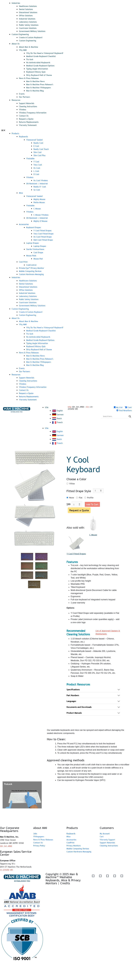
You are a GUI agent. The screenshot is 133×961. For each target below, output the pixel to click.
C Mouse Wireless (42, 213)
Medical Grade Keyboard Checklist (42, 56)
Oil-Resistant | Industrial (37, 182)
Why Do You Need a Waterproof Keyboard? (46, 52)
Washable (30, 157)
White (72, 481)
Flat (80, 495)
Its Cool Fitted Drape (43, 235)
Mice (21, 192)
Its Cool (37, 167)
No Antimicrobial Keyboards (39, 62)
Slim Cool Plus (40, 154)
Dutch (57, 416)
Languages (71, 699)
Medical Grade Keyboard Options (41, 65)
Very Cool (38, 164)
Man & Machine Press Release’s (40, 84)
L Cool (36, 170)
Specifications (73, 688)
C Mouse (37, 207)
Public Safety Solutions (30, 24)
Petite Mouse (40, 201)
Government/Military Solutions (33, 31)
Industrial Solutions (28, 18)
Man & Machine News (36, 80)
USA (46, 405)
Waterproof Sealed (35, 139)
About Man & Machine (29, 46)
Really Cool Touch (42, 148)
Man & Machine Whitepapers (39, 87)
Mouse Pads (31, 254)
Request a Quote (26, 118)
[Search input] (115, 414)
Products (16, 132)
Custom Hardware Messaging (32, 273)
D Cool (37, 173)
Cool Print (23, 260)
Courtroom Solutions (28, 27)
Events (22, 93)
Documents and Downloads (78, 705)
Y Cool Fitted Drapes (43, 229)
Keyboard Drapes (34, 226)
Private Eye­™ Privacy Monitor (32, 266)
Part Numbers (72, 693)
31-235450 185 (6, 868)
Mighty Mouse (40, 198)
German (58, 412)
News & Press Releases (29, 77)
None (71, 495)
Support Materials (27, 102)
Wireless (23, 109)
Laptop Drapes (32, 241)
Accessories (24, 223)
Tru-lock (30, 59)
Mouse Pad (38, 257)
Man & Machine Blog (35, 90)
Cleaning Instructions (29, 105)
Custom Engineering (21, 34)
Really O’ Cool (40, 185)
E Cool (37, 145)
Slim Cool (38, 151)
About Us (16, 43)
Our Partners (25, 96)
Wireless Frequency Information (34, 112)
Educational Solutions (29, 12)
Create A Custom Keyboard (31, 37)
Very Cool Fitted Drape (44, 232)
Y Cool (37, 160)
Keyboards (23, 136)
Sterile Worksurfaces (35, 248)
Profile (90, 495)
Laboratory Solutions (28, 21)
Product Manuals (74, 711)
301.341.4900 (6, 844)
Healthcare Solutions (28, 6)
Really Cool (39, 142)
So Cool (37, 188)
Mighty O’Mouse (41, 220)
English (57, 408)
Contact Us (24, 115)
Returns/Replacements (29, 121)
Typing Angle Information (38, 68)
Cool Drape (39, 251)
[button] (66, 129)
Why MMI (23, 49)
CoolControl (32, 263)
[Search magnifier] (130, 414)
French (57, 420)
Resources (16, 99)
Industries (16, 3)
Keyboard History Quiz (36, 71)
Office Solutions (26, 15)
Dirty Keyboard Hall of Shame (40, 74)
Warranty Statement (28, 124)
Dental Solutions (26, 9)
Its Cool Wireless (41, 179)
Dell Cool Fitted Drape (44, 238)
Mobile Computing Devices (31, 270)
